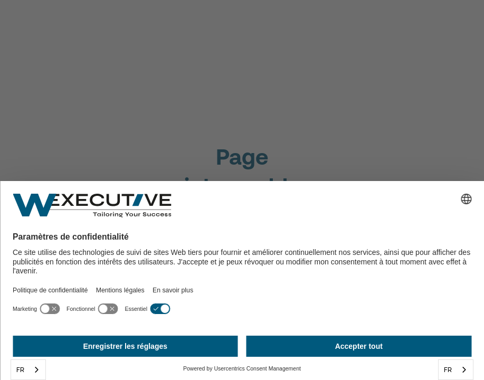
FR (20, 370)
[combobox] (28, 369)
